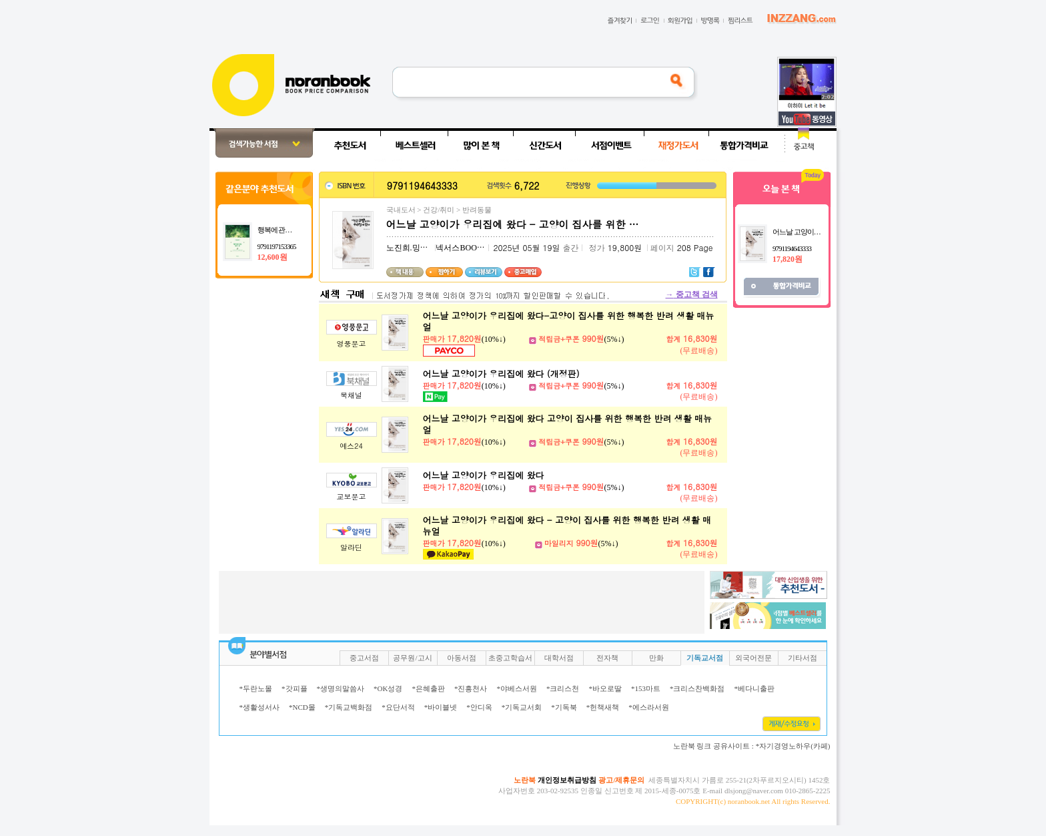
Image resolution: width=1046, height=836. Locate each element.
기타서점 (802, 658)
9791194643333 (791, 248)
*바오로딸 (605, 688)
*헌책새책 (603, 707)
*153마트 (645, 688)
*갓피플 (295, 688)
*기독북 (564, 707)
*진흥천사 (471, 688)
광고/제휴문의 (621, 780)
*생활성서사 (259, 707)
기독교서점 (704, 658)
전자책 (607, 658)
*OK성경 (388, 688)
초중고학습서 (510, 658)
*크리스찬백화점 (697, 688)
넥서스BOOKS (461, 247)
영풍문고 (351, 344)
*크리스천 (563, 688)
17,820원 (787, 259)
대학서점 (559, 658)
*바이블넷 (441, 707)
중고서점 (364, 658)
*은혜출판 (428, 688)
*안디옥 (479, 707)
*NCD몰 (302, 707)
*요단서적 (398, 707)
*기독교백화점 (349, 707)
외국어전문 (753, 658)
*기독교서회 (522, 707)
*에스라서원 (648, 707)
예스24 (351, 446)
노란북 (525, 780)
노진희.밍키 (407, 247)
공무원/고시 (412, 658)
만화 (656, 658)
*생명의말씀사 (341, 688)
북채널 (351, 395)
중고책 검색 (692, 294)
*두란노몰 (256, 688)
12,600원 (272, 257)
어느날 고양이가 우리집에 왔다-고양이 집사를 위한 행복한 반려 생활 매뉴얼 (568, 321)
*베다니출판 (754, 688)
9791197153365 (276, 246)
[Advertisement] (165, 328)
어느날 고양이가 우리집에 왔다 (483, 475)
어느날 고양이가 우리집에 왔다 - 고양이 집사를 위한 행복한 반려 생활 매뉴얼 (567, 525)
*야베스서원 (516, 688)
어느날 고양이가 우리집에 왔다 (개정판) (501, 373)
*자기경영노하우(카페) (793, 746)
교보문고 (351, 496)
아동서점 (461, 658)
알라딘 (351, 547)
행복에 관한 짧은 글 (285, 230)
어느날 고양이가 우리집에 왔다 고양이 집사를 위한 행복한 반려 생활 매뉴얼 (567, 424)
